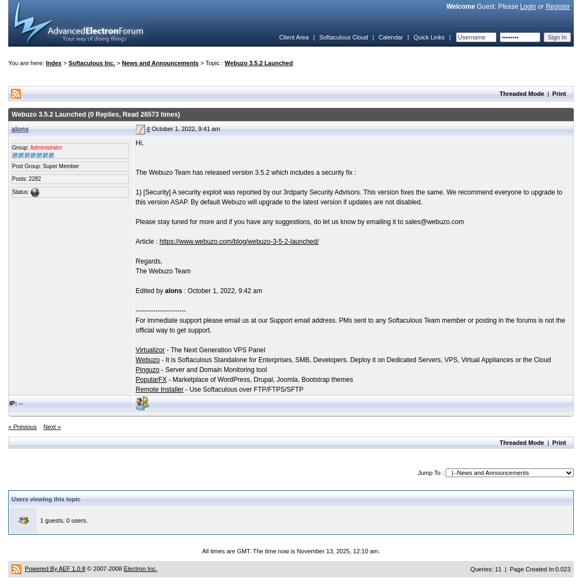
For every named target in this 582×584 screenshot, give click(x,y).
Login (528, 6)
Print (559, 93)
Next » (52, 426)
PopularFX (151, 379)
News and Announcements (160, 63)
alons (20, 129)
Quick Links (428, 37)
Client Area (294, 37)
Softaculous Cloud (343, 37)
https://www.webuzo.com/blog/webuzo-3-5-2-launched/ (239, 241)
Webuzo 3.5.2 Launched (259, 63)
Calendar (391, 37)
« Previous (22, 426)
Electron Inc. (140, 568)
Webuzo (148, 360)
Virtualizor (150, 350)
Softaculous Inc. (92, 63)
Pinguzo (147, 370)
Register (558, 6)
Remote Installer (160, 389)
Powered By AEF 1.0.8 (55, 568)
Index (54, 63)
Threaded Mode (522, 93)
